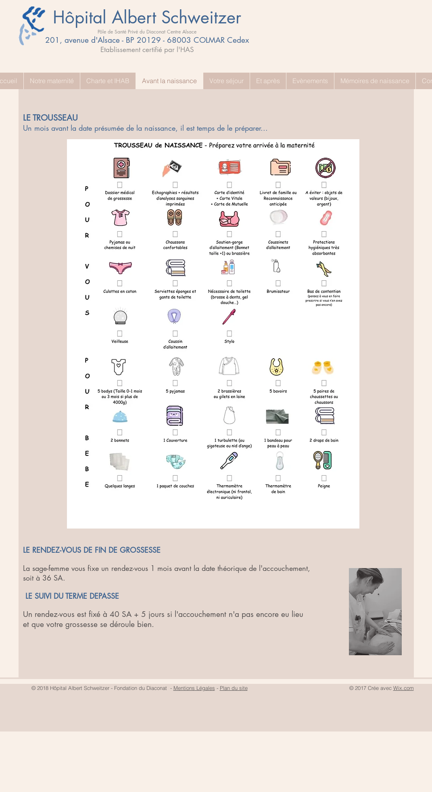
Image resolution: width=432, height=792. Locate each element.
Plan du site (234, 688)
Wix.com (403, 688)
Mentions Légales (194, 688)
